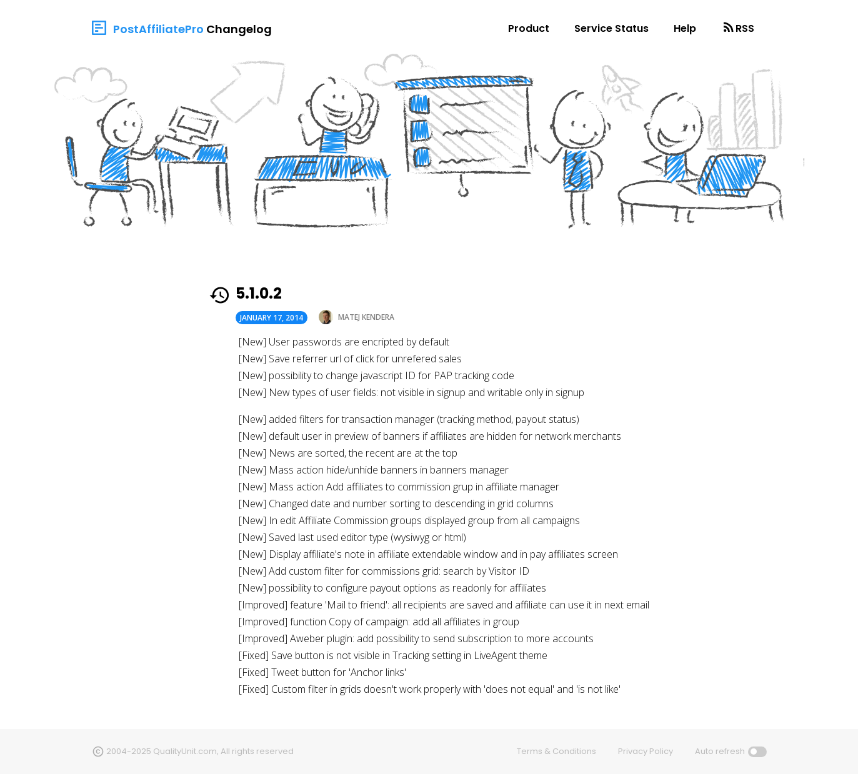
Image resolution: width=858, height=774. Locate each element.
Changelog (239, 29)
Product (528, 28)
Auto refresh (720, 751)
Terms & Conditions (556, 751)
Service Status (611, 28)
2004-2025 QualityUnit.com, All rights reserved (200, 751)
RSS (745, 28)
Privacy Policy (645, 751)
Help (685, 28)
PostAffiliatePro (158, 29)
